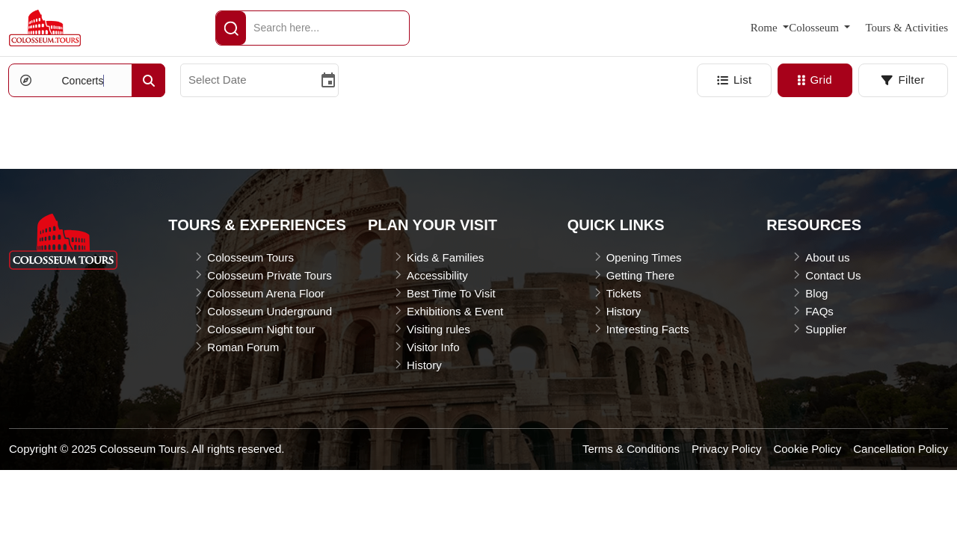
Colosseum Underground (269, 311)
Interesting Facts (647, 329)
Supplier (825, 329)
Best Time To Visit (451, 293)
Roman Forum (243, 347)
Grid (815, 79)
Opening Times (644, 257)
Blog (816, 293)
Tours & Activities (906, 28)
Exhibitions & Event (455, 311)
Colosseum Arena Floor (265, 293)
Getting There (640, 275)
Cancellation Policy (900, 448)
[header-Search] (231, 28)
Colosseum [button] (815, 28)
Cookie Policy (807, 448)
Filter (902, 79)
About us (827, 257)
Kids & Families (445, 257)
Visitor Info (433, 347)
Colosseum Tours (250, 257)
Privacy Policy (726, 448)
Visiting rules (438, 329)
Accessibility (437, 275)
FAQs (819, 311)
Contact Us (833, 275)
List (734, 79)
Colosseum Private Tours (269, 275)
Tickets (623, 293)
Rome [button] (766, 28)
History (424, 365)
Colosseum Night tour (261, 329)
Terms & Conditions (631, 448)
